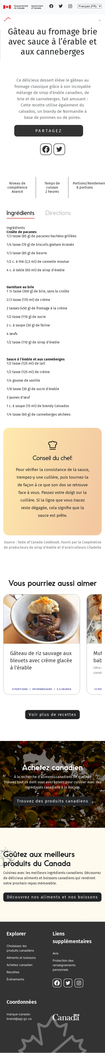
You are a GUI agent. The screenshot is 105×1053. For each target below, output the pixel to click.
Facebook (51, 6)
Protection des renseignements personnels (64, 965)
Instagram (70, 6)
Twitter (61, 6)
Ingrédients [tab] (20, 213)
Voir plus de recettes (52, 714)
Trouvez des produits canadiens (52, 801)
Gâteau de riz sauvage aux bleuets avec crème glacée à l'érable (41, 660)
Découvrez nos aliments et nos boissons (52, 896)
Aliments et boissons (21, 957)
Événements (15, 979)
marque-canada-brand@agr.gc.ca (19, 1016)
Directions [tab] (58, 213)
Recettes (13, 972)
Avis (55, 953)
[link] (41, 644)
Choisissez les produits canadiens (20, 948)
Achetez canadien (19, 965)
